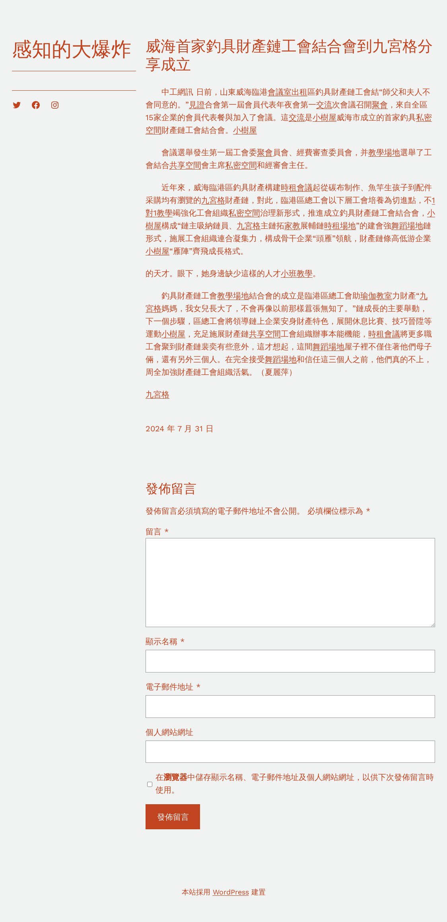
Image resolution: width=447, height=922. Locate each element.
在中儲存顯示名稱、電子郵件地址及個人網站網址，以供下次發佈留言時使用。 (294, 783)
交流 (324, 104)
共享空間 (185, 165)
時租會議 (297, 187)
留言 (157, 531)
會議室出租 (287, 92)
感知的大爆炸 (71, 49)
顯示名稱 (165, 641)
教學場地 (384, 152)
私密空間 (241, 165)
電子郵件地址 (173, 687)
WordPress (231, 892)
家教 (292, 225)
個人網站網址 (169, 732)
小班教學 (297, 273)
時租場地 (340, 225)
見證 (197, 104)
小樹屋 (324, 117)
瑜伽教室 (376, 295)
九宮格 (213, 200)
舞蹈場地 (407, 225)
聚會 (380, 104)
